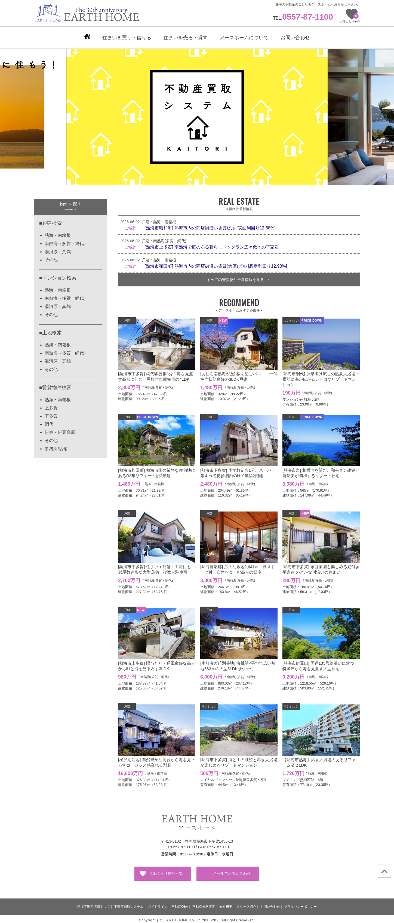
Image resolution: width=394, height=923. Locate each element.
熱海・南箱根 (58, 232)
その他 (51, 257)
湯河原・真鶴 (58, 249)
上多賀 (51, 405)
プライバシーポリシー (300, 904)
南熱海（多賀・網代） (66, 240)
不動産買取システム (128, 904)
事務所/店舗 (56, 446)
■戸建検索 (50, 220)
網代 (49, 421)
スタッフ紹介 (246, 904)
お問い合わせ (270, 904)
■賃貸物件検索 (55, 385)
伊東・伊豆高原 (60, 429)
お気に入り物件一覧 (166, 870)
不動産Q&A (179, 904)
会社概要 (225, 904)
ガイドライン (157, 904)
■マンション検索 (57, 275)
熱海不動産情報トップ (93, 904)
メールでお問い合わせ (232, 870)
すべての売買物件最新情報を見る (238, 277)
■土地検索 (50, 330)
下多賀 (51, 413)
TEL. (303, 18)
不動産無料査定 (203, 904)
